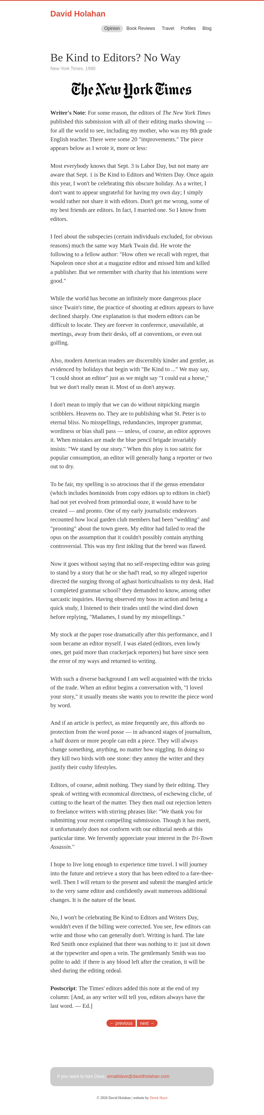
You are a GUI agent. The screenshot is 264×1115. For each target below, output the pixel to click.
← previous (121, 1023)
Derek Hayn (158, 1098)
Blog (206, 28)
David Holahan (77, 13)
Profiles (188, 28)
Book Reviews (140, 28)
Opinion (112, 28)
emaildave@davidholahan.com (138, 1076)
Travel (168, 28)
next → (147, 1023)
